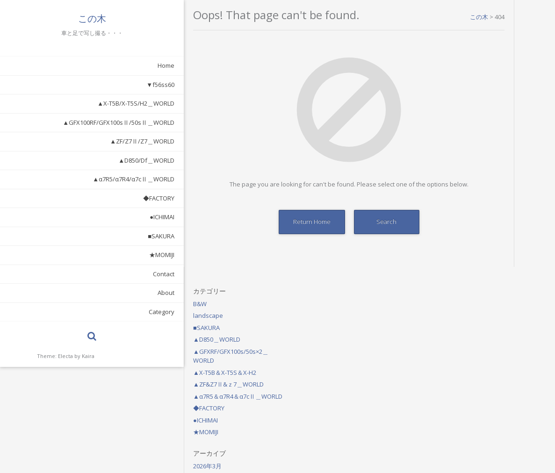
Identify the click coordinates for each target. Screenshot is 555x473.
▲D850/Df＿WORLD (93, 160)
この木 (65, 18)
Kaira (88, 355)
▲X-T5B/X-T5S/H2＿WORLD (83, 103)
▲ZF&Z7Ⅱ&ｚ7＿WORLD (493, 118)
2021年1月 (472, 291)
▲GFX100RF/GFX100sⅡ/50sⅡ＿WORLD (66, 122)
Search (327, 221)
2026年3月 (472, 208)
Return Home (253, 221)
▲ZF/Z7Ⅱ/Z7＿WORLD (89, 141)
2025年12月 (474, 244)
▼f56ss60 (108, 84)
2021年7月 (472, 268)
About (113, 292)
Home (113, 65)
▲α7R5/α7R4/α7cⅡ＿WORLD (81, 179)
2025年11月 (474, 256)
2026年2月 (472, 220)
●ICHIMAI (109, 217)
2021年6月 (472, 280)
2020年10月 (474, 304)
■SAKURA (108, 236)
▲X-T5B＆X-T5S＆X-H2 (489, 105)
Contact (111, 274)
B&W (465, 37)
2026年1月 (472, 232)
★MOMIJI (109, 255)
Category (109, 312)
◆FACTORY (106, 198)
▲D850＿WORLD (481, 73)
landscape (473, 49)
